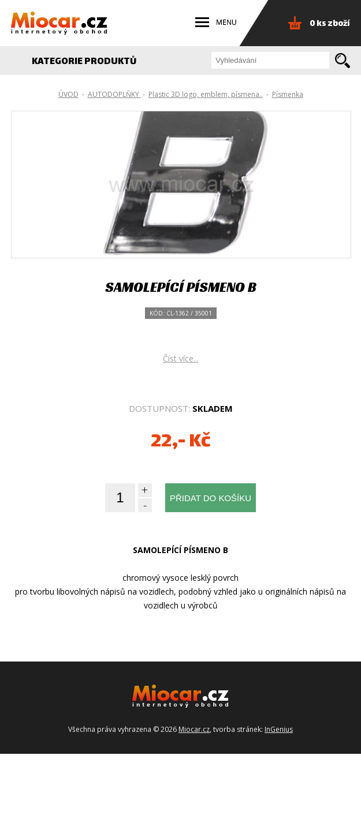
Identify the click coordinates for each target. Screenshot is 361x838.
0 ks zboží (330, 24)
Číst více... (181, 442)
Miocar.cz (194, 813)
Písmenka (287, 94)
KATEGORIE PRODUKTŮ (90, 62)
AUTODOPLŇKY (114, 94)
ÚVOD (68, 94)
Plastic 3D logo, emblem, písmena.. (205, 94)
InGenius (279, 813)
